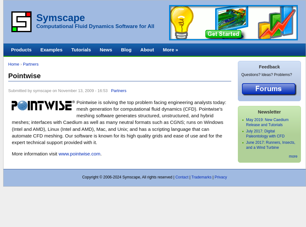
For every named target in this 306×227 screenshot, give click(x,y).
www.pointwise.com (79, 153)
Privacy (221, 177)
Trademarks (201, 177)
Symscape (60, 17)
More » (170, 49)
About (147, 49)
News (106, 49)
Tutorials (81, 49)
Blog (126, 49)
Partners (31, 64)
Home (13, 64)
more (293, 156)
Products (21, 49)
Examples (51, 49)
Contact (181, 177)
